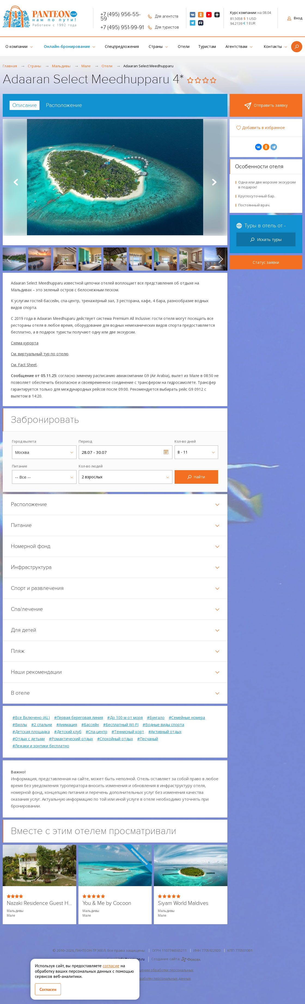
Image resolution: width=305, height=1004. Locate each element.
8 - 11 (183, 452)
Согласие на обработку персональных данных (152, 978)
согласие (111, 965)
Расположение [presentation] (64, 105)
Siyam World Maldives (183, 903)
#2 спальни (41, 725)
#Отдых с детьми (29, 739)
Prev (16, 182)
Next (214, 182)
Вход (294, 18)
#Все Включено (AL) (31, 718)
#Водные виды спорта (163, 725)
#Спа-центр (96, 732)
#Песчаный (147, 739)
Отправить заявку (266, 105)
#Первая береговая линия (78, 718)
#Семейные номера (187, 718)
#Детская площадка (31, 732)
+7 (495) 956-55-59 (120, 16)
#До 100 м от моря (125, 718)
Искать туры (266, 239)
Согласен (47, 989)
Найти (196, 476)
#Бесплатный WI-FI (120, 725)
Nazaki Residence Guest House (39, 903)
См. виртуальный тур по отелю (39, 353)
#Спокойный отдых (115, 739)
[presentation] (9, 259)
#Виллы (20, 725)
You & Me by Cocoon (107, 903)
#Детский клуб (67, 732)
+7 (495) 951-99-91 (122, 27)
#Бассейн (90, 725)
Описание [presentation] (24, 105)
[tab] (24, 105)
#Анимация (66, 725)
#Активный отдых (164, 732)
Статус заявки (266, 262)
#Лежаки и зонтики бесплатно (41, 746)
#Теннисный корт (128, 732)
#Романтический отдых (71, 739)
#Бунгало (155, 718)
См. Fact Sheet (24, 364)
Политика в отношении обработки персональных (152, 970)
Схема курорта (24, 342)
